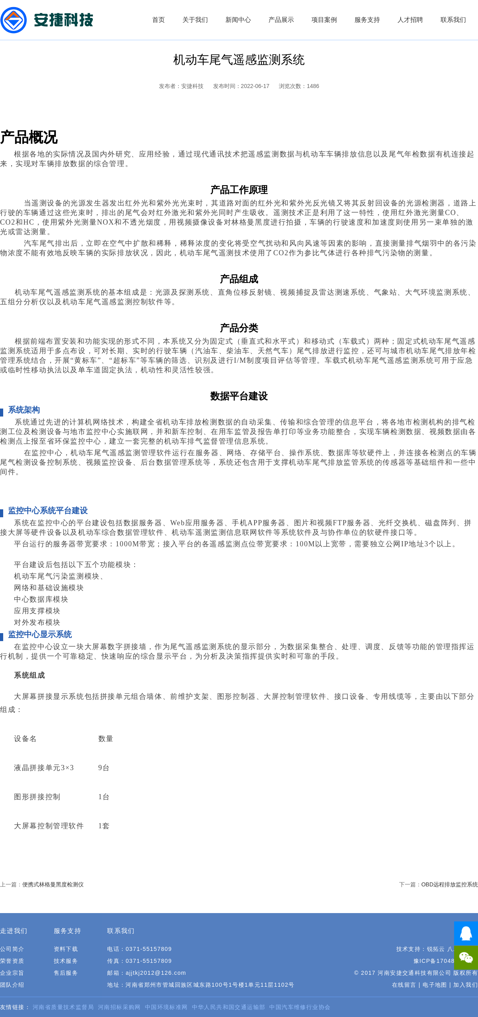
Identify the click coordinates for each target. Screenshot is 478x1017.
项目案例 (324, 19)
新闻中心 (238, 19)
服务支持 (367, 19)
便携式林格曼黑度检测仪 (53, 884)
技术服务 (66, 961)
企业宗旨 (12, 973)
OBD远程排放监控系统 (449, 884)
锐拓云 (436, 949)
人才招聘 (410, 19)
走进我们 (14, 930)
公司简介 (12, 949)
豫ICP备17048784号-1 (445, 961)
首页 (158, 19)
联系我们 (453, 19)
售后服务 (66, 973)
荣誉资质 (12, 961)
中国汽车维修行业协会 (300, 1007)
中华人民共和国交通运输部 (229, 1007)
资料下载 (66, 949)
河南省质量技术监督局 (63, 1007)
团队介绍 (12, 985)
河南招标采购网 (119, 1007)
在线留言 (404, 985)
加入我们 (465, 985)
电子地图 (435, 985)
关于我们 (195, 19)
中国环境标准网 (166, 1007)
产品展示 (281, 19)
